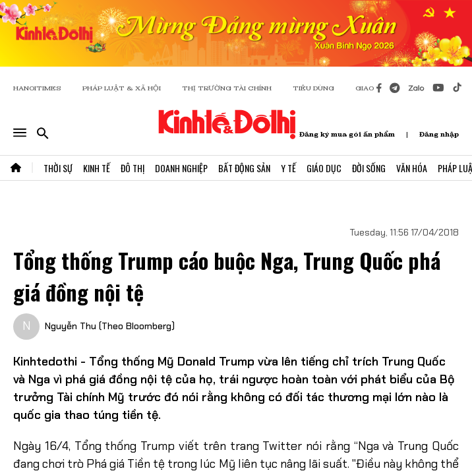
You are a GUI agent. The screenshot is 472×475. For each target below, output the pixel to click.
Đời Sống (369, 168)
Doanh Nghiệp (181, 168)
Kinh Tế (96, 168)
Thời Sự (58, 168)
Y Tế (288, 168)
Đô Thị (132, 168)
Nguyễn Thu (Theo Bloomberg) (110, 326)
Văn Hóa (411, 168)
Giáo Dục (324, 168)
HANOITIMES (37, 88)
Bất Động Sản (244, 168)
